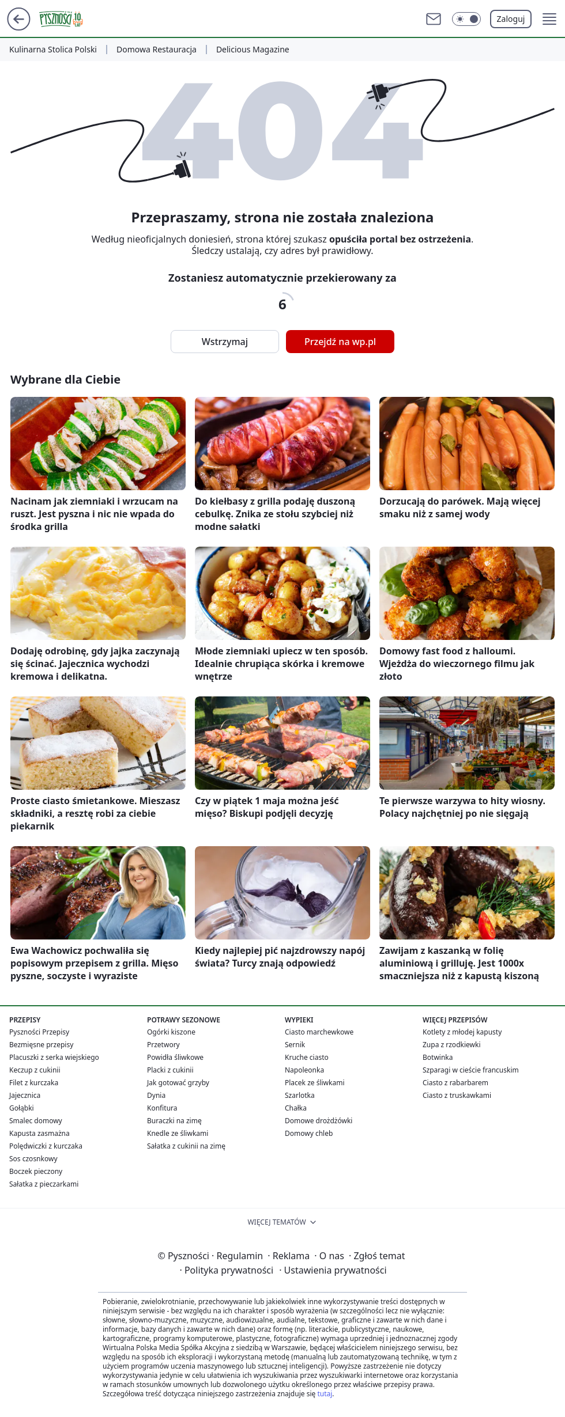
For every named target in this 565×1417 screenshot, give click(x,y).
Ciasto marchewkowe (319, 1032)
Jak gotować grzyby (178, 1083)
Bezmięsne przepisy (41, 1045)
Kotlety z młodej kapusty (462, 1032)
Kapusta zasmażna (39, 1133)
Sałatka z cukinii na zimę (186, 1146)
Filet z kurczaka (33, 1083)
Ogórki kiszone (171, 1032)
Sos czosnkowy (33, 1159)
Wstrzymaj (225, 341)
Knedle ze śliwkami (177, 1133)
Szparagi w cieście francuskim (471, 1070)
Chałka (296, 1108)
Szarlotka (300, 1095)
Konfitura (162, 1108)
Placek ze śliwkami (315, 1083)
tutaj (324, 1394)
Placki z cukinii (170, 1070)
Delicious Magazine (252, 49)
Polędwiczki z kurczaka (45, 1146)
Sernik (295, 1045)
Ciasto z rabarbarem (455, 1083)
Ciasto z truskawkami (457, 1095)
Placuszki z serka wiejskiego (54, 1057)
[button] (549, 19)
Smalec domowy (35, 1121)
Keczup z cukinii (35, 1070)
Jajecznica (24, 1095)
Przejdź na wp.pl (340, 341)
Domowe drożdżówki (318, 1121)
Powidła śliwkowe (175, 1057)
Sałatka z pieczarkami (43, 1184)
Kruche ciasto (307, 1057)
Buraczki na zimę (174, 1121)
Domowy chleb (309, 1133)
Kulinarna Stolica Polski (53, 49)
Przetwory (163, 1045)
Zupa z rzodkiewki (451, 1045)
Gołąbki (21, 1108)
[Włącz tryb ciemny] (466, 19)
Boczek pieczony (35, 1171)
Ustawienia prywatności (332, 1270)
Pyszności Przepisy (39, 1032)
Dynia (156, 1095)
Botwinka (438, 1057)
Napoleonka (304, 1070)
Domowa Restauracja (156, 49)
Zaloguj (511, 18)
